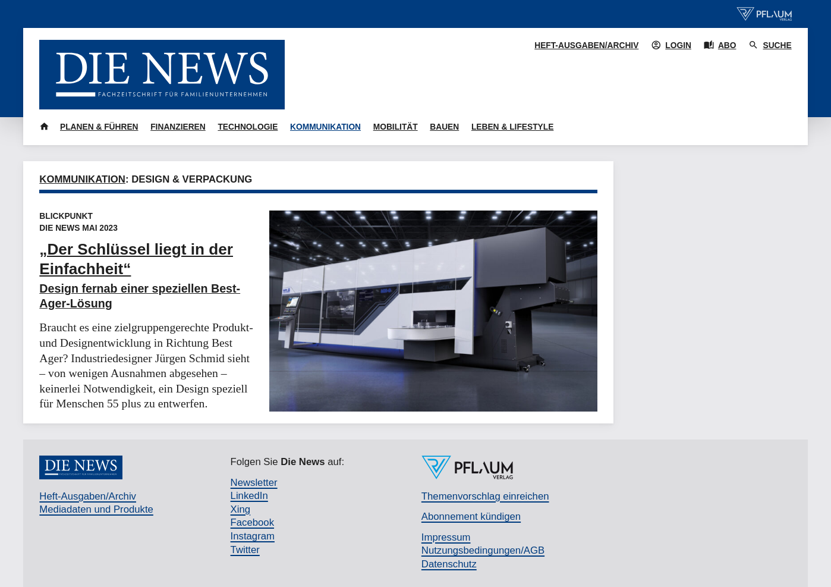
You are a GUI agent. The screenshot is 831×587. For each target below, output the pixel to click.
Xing (240, 509)
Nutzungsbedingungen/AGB (482, 550)
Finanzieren (178, 127)
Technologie (248, 127)
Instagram (253, 536)
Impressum (446, 537)
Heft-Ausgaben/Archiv (586, 45)
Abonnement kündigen (471, 516)
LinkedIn (249, 495)
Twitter (245, 549)
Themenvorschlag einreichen (485, 496)
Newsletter (254, 482)
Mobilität (395, 127)
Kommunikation (325, 127)
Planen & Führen (99, 127)
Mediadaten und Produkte (96, 509)
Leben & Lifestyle (512, 127)
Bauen (444, 127)
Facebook (252, 522)
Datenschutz (449, 564)
